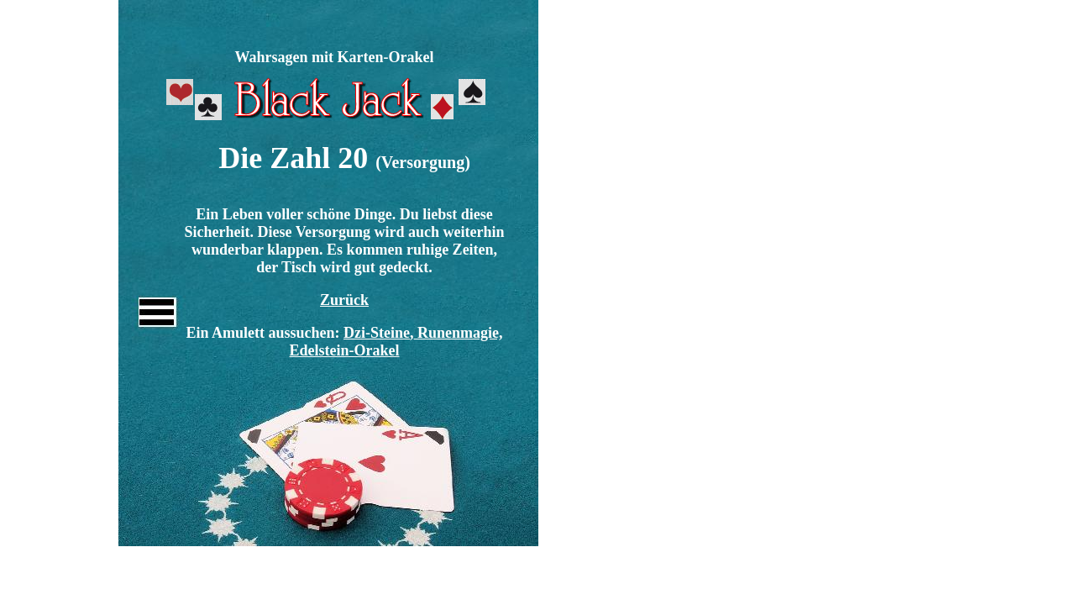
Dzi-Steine (376, 332)
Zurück (344, 300)
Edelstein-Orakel (345, 350)
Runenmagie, (460, 332)
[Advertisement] (325, 12)
